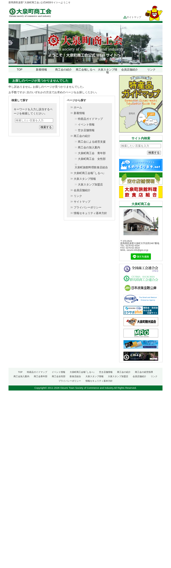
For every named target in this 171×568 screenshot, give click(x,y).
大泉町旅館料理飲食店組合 (91, 167)
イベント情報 (86, 124)
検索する (46, 127)
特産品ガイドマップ (90, 119)
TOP (19, 69)
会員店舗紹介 (129, 69)
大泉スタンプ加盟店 (90, 184)
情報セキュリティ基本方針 (90, 213)
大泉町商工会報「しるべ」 (89, 173)
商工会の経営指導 (144, 372)
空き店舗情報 (86, 130)
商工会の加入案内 (89, 147)
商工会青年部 (40, 376)
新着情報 (41, 69)
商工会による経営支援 (92, 141)
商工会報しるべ (85, 69)
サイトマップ (132, 17)
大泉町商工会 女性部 (92, 159)
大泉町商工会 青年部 (92, 153)
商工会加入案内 (21, 376)
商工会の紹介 (63, 69)
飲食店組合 (75, 376)
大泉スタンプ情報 (107, 71)
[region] (85, 44)
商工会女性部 (58, 376)
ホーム (78, 107)
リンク (151, 69)
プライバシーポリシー (87, 207)
